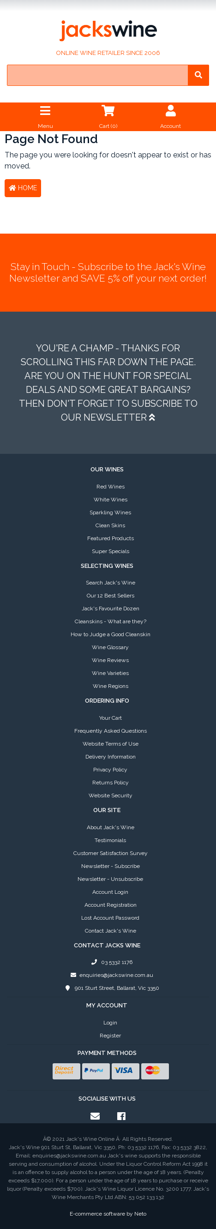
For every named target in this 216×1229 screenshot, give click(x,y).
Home (23, 188)
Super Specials (110, 551)
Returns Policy (110, 782)
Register (110, 1035)
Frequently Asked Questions (110, 731)
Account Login (110, 892)
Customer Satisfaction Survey (110, 853)
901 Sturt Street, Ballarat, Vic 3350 (110, 988)
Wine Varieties (110, 673)
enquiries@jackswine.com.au (110, 975)
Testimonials (110, 840)
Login (110, 1022)
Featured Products (110, 538)
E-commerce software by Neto (108, 1214)
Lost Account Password (110, 918)
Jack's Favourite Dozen (110, 608)
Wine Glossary (110, 647)
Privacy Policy (110, 769)
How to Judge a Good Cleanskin (110, 634)
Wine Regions (110, 686)
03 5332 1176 (110, 962)
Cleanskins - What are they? (110, 621)
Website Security (110, 795)
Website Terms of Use (110, 744)
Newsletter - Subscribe (110, 866)
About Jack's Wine (110, 827)
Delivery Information (110, 756)
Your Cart (110, 718)
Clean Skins (110, 525)
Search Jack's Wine (110, 582)
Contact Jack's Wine (110, 931)
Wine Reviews (110, 660)
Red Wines (110, 486)
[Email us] (95, 1116)
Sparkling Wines (110, 512)
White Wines (110, 499)
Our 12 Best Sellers (110, 595)
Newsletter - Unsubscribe (110, 879)
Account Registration (110, 905)
